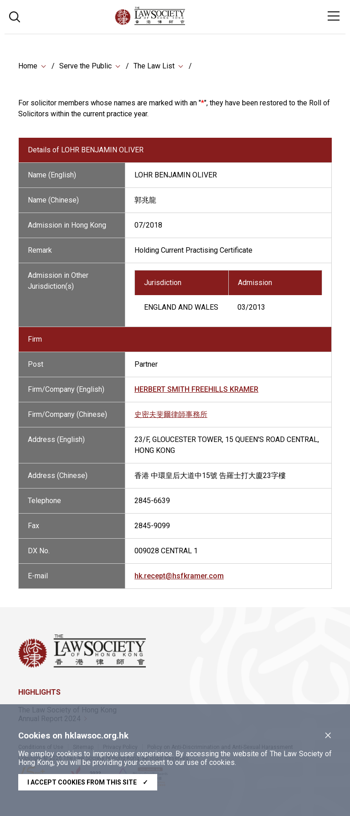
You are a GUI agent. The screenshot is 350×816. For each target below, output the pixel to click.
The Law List (154, 66)
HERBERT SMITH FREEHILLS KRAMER (196, 390)
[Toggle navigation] (333, 16)
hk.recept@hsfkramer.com (179, 576)
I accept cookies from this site (87, 782)
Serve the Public (85, 66)
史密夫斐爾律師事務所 (170, 415)
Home (27, 66)
